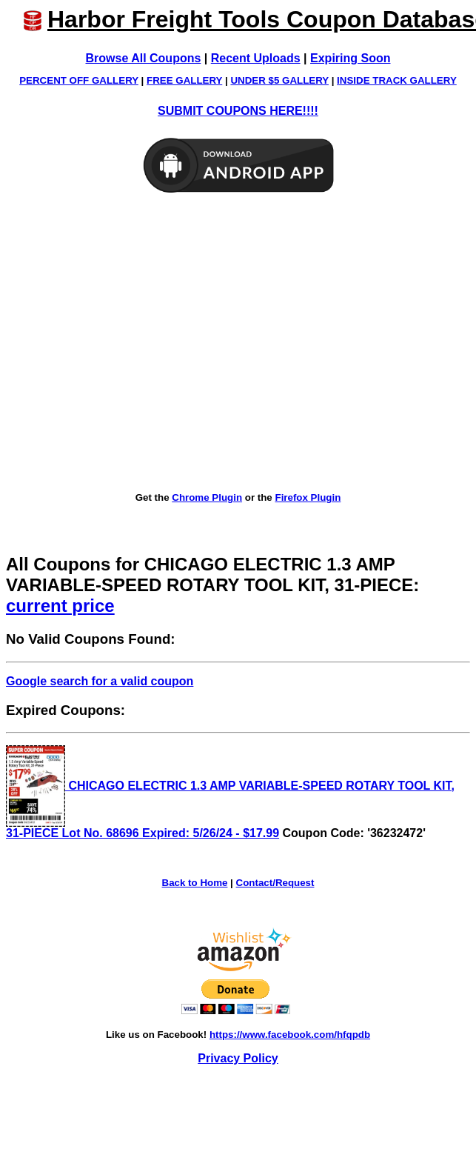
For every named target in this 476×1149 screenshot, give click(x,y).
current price (60, 606)
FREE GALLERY (184, 80)
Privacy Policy (238, 1058)
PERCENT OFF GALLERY (78, 80)
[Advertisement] (139, 343)
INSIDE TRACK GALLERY (397, 80)
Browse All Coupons (143, 58)
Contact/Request (275, 882)
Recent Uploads (256, 58)
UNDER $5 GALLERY (279, 80)
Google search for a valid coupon (99, 681)
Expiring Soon (350, 58)
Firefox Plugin (308, 497)
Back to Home (195, 882)
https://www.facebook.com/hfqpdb (289, 1034)
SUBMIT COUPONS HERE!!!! (238, 110)
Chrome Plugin (207, 497)
